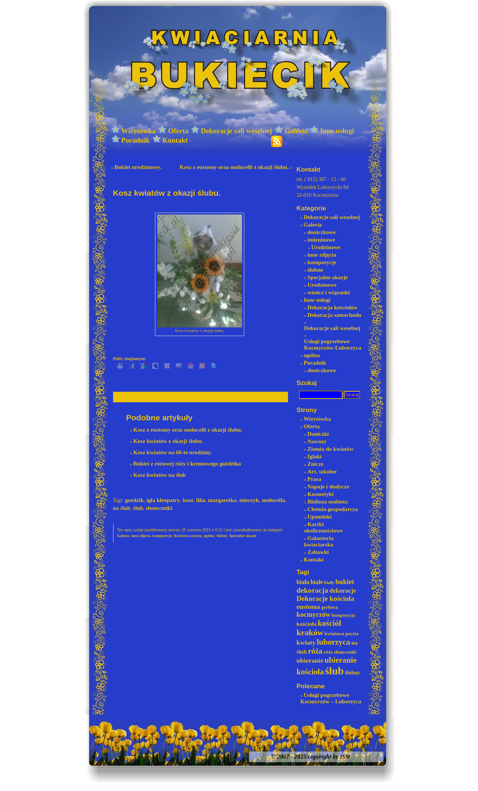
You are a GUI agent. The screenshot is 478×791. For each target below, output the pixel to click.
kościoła (307, 624)
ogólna (209, 536)
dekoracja (312, 590)
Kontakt (170, 140)
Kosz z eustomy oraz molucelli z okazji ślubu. (233, 167)
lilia (200, 500)
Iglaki (315, 456)
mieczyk (249, 500)
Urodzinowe (325, 247)
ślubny (352, 672)
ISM (345, 757)
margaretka (222, 500)
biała (303, 582)
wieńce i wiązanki (329, 292)
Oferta (173, 131)
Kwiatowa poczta (188, 536)
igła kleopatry (163, 500)
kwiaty (306, 642)
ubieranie (310, 660)
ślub (138, 508)
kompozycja (343, 615)
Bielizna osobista (328, 502)
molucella (273, 500)
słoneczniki (159, 508)
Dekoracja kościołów (333, 307)
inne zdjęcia (140, 536)
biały (329, 582)
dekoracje (342, 590)
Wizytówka (134, 131)
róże (328, 652)
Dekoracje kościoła (325, 598)
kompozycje (162, 536)
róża (315, 651)
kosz (188, 500)
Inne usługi (332, 131)
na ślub (121, 508)
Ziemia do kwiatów (331, 449)
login (465, 3)
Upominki (320, 517)
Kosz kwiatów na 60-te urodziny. (172, 452)
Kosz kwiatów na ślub (159, 475)
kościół (329, 623)
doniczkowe (322, 232)
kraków (310, 632)
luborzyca (333, 641)
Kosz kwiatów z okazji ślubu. (168, 441)
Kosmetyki (321, 494)
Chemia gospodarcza (333, 509)
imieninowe (321, 240)
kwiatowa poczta (342, 633)
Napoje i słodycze (328, 487)
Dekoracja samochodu (335, 315)
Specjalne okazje (242, 536)
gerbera (329, 607)
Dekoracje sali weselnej (231, 131)
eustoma (308, 606)
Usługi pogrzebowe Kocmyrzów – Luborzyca (331, 698)
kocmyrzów (314, 614)
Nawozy (317, 441)
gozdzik (134, 500)
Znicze (316, 464)
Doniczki (318, 434)
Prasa (315, 479)
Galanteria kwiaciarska (319, 541)
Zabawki (318, 552)
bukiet (345, 582)
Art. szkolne (322, 472)
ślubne (221, 536)
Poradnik (131, 140)
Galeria (291, 131)
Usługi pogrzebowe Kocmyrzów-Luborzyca (333, 344)
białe (317, 582)
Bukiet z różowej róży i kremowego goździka (187, 464)
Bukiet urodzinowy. (138, 167)
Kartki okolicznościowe (323, 527)
